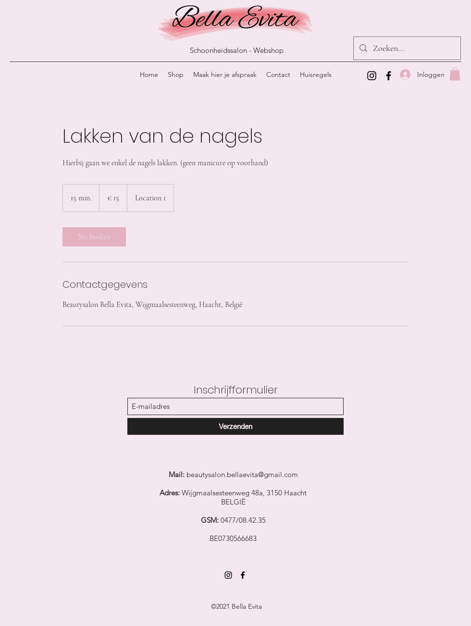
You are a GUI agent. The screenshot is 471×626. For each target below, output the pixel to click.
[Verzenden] (235, 426)
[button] (454, 73)
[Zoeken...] (406, 48)
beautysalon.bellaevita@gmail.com (242, 474)
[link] (94, 236)
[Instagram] (372, 76)
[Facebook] (389, 76)
